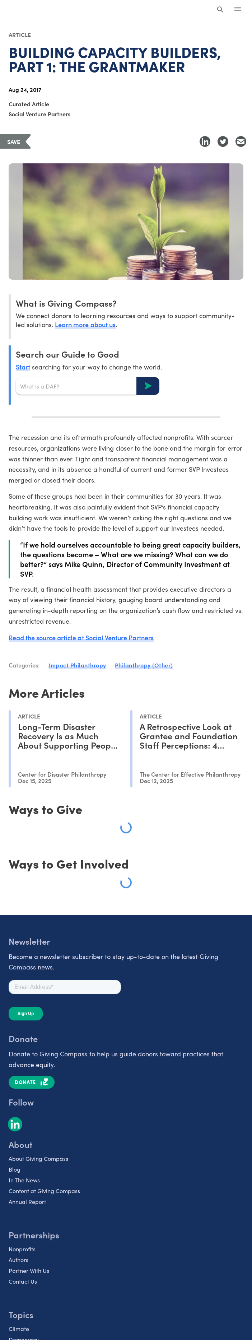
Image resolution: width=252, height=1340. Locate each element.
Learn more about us (85, 324)
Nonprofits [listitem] (22, 1249)
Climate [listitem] (19, 1328)
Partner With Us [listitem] (29, 1270)
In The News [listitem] (24, 1180)
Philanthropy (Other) (144, 665)
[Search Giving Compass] (220, 10)
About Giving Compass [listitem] (38, 1158)
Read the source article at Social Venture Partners (81, 637)
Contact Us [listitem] (23, 1281)
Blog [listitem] (14, 1169)
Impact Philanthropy (77, 665)
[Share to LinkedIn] (205, 141)
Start (23, 366)
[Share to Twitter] (223, 141)
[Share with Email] (240, 141)
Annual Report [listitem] (27, 1201)
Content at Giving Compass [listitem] (44, 1191)
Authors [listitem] (18, 1260)
